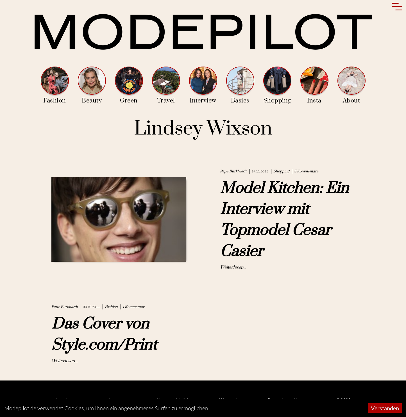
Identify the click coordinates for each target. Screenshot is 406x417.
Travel (166, 85)
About (351, 85)
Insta (314, 85)
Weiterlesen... (233, 267)
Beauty (92, 85)
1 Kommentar (133, 307)
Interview (203, 85)
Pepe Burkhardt (233, 171)
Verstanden (385, 408)
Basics (240, 85)
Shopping (277, 85)
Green (129, 85)
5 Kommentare (306, 171)
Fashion (55, 85)
